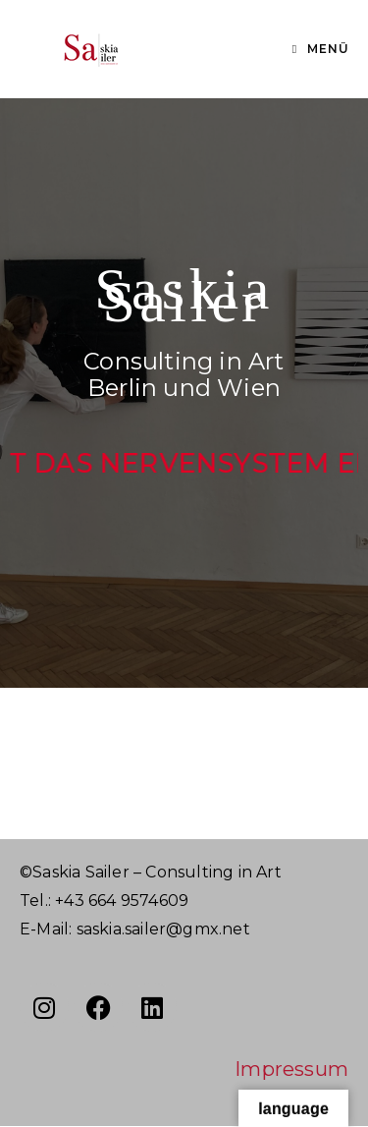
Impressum (291, 1069)
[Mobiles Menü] (320, 49)
